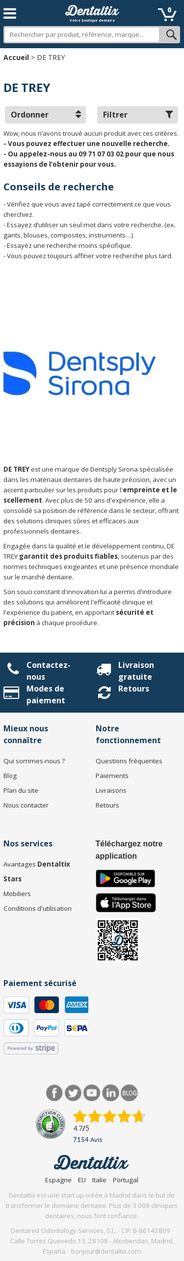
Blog (10, 775)
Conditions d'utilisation (37, 908)
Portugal (125, 1179)
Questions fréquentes (129, 760)
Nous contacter (26, 805)
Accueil (16, 57)
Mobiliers (17, 893)
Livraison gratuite (136, 671)
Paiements (112, 775)
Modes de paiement (45, 694)
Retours (133, 688)
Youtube (92, 1093)
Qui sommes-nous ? (34, 760)
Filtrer (138, 114)
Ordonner (46, 114)
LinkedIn (110, 1093)
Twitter (73, 1093)
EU (82, 1179)
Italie (99, 1179)
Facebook (54, 1093)
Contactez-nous (48, 671)
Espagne (58, 1179)
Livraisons (111, 790)
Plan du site (20, 790)
